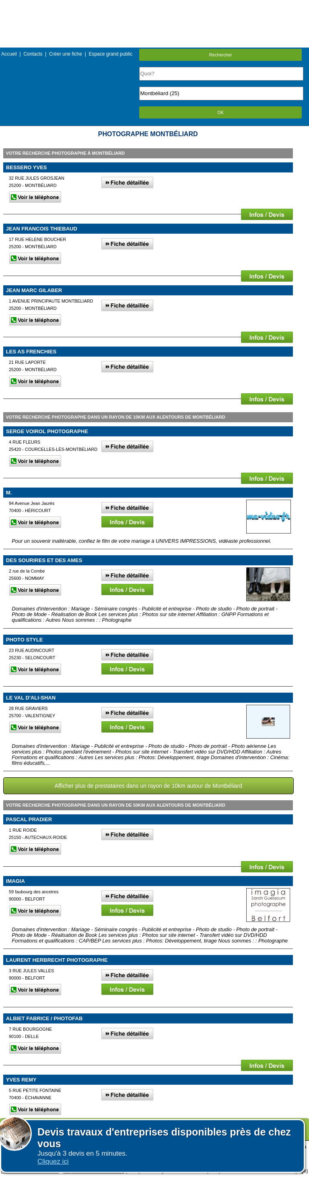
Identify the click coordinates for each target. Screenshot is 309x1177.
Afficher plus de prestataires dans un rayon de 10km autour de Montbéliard (148, 786)
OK (220, 112)
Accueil (9, 54)
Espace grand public (110, 54)
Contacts (32, 54)
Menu (154, 6)
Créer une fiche (65, 54)
